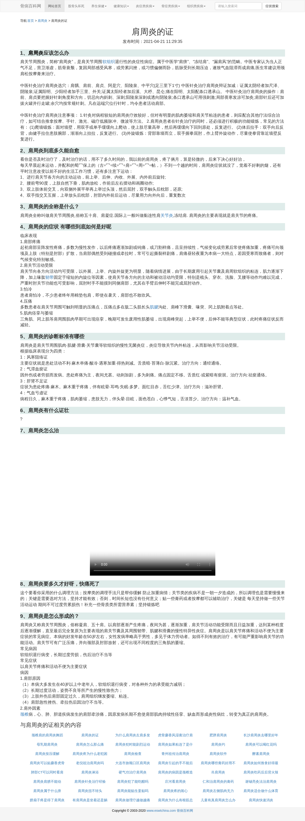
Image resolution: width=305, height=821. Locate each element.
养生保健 (99, 6)
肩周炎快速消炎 (261, 800)
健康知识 (121, 6)
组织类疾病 (196, 6)
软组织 (108, 61)
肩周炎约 (218, 744)
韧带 (49, 277)
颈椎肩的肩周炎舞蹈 (47, 735)
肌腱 (154, 307)
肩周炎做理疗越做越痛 (132, 800)
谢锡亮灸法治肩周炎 (261, 781)
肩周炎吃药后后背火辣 (260, 772)
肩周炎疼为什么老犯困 (89, 754)
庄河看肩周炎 (175, 781)
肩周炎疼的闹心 (175, 791)
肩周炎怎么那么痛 (90, 744)
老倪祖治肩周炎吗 (90, 763)
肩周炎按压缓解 (47, 754)
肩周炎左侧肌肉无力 (218, 791)
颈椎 (24, 714)
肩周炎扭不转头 (90, 791)
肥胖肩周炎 (218, 735)
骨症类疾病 (170, 6)
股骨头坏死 (76, 6)
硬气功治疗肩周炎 (133, 772)
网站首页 (54, 6)
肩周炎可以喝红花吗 (261, 744)
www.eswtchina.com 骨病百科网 (170, 810)
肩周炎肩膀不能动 (47, 781)
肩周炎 (42, 20)
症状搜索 (272, 6)
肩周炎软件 (218, 754)
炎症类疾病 (145, 6)
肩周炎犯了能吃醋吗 (132, 781)
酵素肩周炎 (261, 754)
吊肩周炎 (218, 772)
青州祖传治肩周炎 (175, 754)
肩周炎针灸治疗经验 (90, 781)
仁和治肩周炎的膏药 (218, 781)
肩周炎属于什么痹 (47, 791)
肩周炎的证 (90, 735)
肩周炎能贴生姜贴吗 (132, 791)
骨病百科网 (30, 6)
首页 (30, 20)
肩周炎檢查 (132, 754)
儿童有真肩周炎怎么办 (218, 800)
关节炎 (167, 215)
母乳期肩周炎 (47, 744)
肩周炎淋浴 (90, 772)
